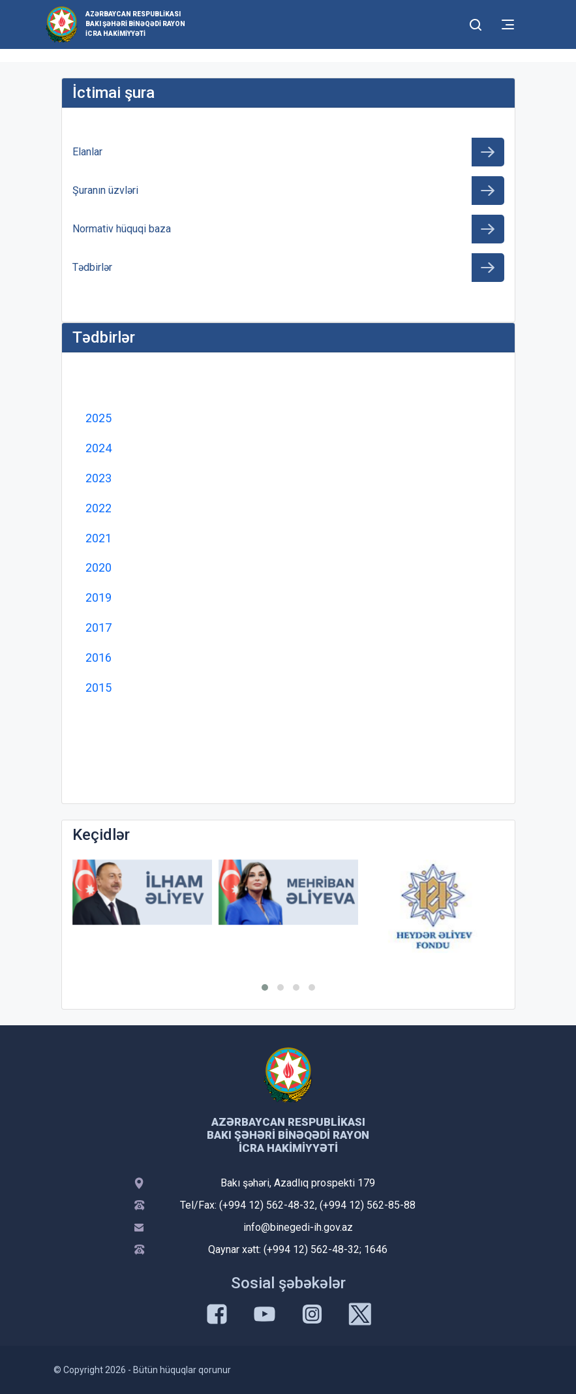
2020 (98, 567)
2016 (98, 657)
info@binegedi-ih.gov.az (298, 1227)
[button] (265, 987)
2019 (98, 597)
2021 (98, 538)
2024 (98, 448)
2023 (98, 478)
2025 (98, 418)
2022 (98, 508)
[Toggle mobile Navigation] (508, 24)
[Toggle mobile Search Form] (476, 23)
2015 (98, 687)
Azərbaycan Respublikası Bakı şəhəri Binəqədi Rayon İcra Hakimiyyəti (135, 23)
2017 (98, 627)
